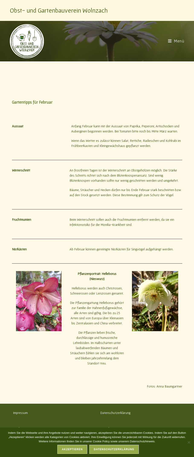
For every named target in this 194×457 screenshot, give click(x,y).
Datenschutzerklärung (115, 413)
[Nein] (189, 442)
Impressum (20, 413)
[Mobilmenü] (176, 41)
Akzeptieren (72, 449)
